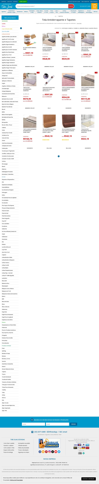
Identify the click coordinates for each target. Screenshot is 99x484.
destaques (65, 28)
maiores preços (93, 28)
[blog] (43, 451)
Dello (49, 108)
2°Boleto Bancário (22, 445)
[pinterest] (46, 451)
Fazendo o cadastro (8, 445)
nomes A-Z (71, 28)
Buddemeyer (68, 108)
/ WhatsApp (51, 432)
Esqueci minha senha (9, 450)
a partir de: (45, 56)
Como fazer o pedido (9, 443)
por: (24, 53)
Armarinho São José (29, 66)
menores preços (84, 28)
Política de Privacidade (16, 480)
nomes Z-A (76, 28)
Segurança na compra (23, 452)
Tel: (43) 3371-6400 (85, 6)
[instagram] (49, 451)
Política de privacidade (23, 447)
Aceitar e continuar (88, 479)
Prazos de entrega (8, 452)
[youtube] (55, 451)
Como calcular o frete (9, 447)
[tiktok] (52, 451)
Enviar (73, 424)
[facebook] (40, 451)
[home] (7, 6)
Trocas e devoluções (23, 450)
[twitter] (59, 451)
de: (43, 54)
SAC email (63, 432)
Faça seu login (76, 1)
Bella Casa (49, 148)
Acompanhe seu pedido (24, 443)
